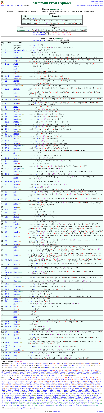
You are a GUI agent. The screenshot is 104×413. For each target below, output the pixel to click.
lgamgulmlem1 (19, 50)
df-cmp (75, 404)
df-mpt (9, 383)
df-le (51, 390)
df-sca (79, 397)
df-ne (29, 379)
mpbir (16, 163)
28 (8, 122)
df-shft (97, 393)
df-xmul (95, 391)
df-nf (75, 378)
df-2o (7, 388)
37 (6, 148)
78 (6, 274)
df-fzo (38, 393)
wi (13, 363)
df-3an (50, 378)
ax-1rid (84, 373)
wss (65, 363)
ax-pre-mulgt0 (51, 375)
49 (8, 174)
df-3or (43, 378)
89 (6, 358)
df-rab (69, 379)
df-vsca (87, 397)
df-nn (80, 390)
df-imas (17, 400)
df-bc (81, 393)
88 (6, 301)
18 (6, 99)
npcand (16, 342)
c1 (58, 365)
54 (6, 244)
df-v (75, 379)
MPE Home (13, 5)
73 (8, 260)
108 (8, 358)
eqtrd (15, 236)
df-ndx (32, 397)
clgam (79, 367)
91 (6, 335)
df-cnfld (66, 402)
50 (8, 182)
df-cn (52, 404)
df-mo (87, 378)
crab (44, 363)
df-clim (48, 395)
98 (11, 326)
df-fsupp (77, 388)
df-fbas (51, 402)
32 (6, 150)
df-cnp (59, 404)
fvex (15, 247)
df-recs (88, 386)
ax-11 (92, 370)
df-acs (47, 400)
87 (7, 299)
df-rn (98, 383)
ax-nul (28, 372)
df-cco (38, 398)
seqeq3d (16, 199)
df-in (7, 381)
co (32, 365)
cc (52, 365)
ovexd (16, 224)
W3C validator (99, 411)
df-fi (84, 388)
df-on (31, 384)
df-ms (32, 405)
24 (6, 129)
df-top (73, 402)
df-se (53, 383)
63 (6, 217)
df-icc (25, 393)
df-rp (71, 391)
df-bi (26, 378)
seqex (15, 189)
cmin (89, 365)
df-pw (39, 381)
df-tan (91, 395)
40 (8, 150)
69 (8, 236)
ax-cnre (11, 375)
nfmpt (16, 321)
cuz (24, 367)
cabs (46, 367)
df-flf (18, 405)
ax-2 (36, 370)
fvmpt (16, 99)
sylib (15, 174)
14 (6, 81)
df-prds (92, 398)
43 (8, 158)
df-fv (94, 384)
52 (6, 184)
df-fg (58, 402)
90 (11, 306)
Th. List (20, 5)
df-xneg (78, 391)
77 (11, 272)
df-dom (55, 388)
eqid (15, 93)
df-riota (9, 386)
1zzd (15, 69)
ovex (15, 55)
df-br (95, 381)
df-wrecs (80, 386)
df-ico (18, 393)
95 (6, 321)
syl (15, 284)
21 (6, 103)
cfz (30, 367)
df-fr (47, 383)
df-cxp (85, 405)
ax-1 (32, 370)
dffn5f (16, 332)
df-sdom (62, 388)
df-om (44, 386)
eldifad (16, 107)
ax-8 (74, 370)
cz (17, 367)
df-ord (24, 384)
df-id (21, 383)
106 (9, 353)
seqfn (15, 155)
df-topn (54, 398)
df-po (35, 383)
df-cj (3, 395)
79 (8, 278)
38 (6, 146)
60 (7, 209)
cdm (96, 363)
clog (70, 367)
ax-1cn (80, 372)
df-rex (49, 379)
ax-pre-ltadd (40, 375)
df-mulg (89, 400)
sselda (16, 52)
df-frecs (72, 386)
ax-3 (40, 370)
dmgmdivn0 (18, 146)
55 (6, 192)
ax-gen (45, 370)
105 (6, 350)
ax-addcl (95, 372)
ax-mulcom (32, 373)
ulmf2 (16, 178)
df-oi (3, 390)
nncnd (16, 131)
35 (6, 141)
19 (8, 99)
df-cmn (4, 402)
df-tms (40, 405)
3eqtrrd (16, 346)
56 (8, 272)
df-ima (10, 384)
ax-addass (42, 373)
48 (6, 174)
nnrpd (16, 116)
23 (6, 109)
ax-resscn (71, 372)
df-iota (51, 384)
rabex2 (16, 209)
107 (8, 355)
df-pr (51, 381)
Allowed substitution (40, 34)
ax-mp (16, 158)
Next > (101, 1)
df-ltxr (45, 390)
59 (6, 236)
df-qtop (9, 400)
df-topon (81, 402)
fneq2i (16, 161)
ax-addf (70, 375)
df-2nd (58, 386)
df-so (41, 383)
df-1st (51, 386)
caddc (66, 365)
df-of (38, 386)
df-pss (20, 381)
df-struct (8, 397)
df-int (76, 381)
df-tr (16, 383)
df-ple (9, 398)
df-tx (82, 404)
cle (81, 365)
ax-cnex (63, 372)
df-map (28, 388)
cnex (15, 207)
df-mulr (63, 397)
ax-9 (80, 370)
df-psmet (12, 402)
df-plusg (55, 397)
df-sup (90, 388)
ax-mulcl (13, 373)
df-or (37, 378)
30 (6, 126)
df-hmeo (89, 404)
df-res (3, 384)
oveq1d (16, 338)
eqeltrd (16, 289)
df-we (59, 383)
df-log (77, 405)
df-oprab (23, 386)
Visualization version (92, 5)
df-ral (42, 379)
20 (11, 99)
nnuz (15, 66)
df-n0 (38, 391)
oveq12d (17, 76)
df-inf (96, 388)
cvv (51, 363)
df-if (32, 381)
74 (6, 255)
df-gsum (68, 398)
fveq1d (16, 204)
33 (8, 136)
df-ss (13, 381)
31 (8, 129)
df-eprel (28, 383)
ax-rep (14, 372)
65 (6, 222)
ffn (15, 304)
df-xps (25, 400)
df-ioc (10, 393)
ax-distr (60, 373)
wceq (24, 363)
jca (15, 358)
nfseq (15, 326)
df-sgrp (63, 400)
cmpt (87, 363)
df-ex (69, 378)
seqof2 (16, 227)
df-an (31, 378)
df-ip (94, 397)
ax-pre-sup (62, 375)
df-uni (70, 381)
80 (6, 289)
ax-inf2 (56, 372)
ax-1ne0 (76, 373)
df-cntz (97, 400)
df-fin (69, 388)
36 (8, 141)
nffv (15, 329)
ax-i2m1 (68, 373)
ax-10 (86, 370)
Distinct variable (39, 32)
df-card (17, 390)
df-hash (89, 393)
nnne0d (16, 134)
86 (8, 296)
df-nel (35, 379)
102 (6, 353)
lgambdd (22, 408)
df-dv (62, 405)
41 (6, 278)
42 (6, 158)
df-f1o (88, 384)
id (14, 74)
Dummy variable (39, 40)
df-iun (83, 381)
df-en (48, 388)
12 (8, 76)
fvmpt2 (16, 60)
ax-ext (8, 372)
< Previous (94, 1)
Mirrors (2, 5)
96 (8, 321)
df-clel (16, 379)
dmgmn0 (17, 291)
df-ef (70, 395)
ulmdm (16, 171)
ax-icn (87, 372)
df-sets (17, 397)
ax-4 (51, 370)
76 (8, 264)
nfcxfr (16, 324)
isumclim (17, 277)
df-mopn (43, 402)
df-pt (85, 398)
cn (3, 367)
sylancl (16, 64)
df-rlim (56, 395)
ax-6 (63, 370)
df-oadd (14, 388)
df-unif (23, 398)
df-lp (38, 404)
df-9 (31, 391)
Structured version (81, 5)
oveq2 (16, 83)
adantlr (16, 232)
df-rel (72, 383)
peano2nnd (17, 114)
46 (6, 182)
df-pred (17, 384)
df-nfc (23, 379)
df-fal (62, 378)
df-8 (25, 391)
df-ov (16, 386)
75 (11, 260)
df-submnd (80, 400)
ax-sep (21, 372)
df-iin (89, 381)
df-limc (55, 405)
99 (8, 329)
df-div (73, 390)
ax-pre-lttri (20, 375)
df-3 (93, 390)
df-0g (60, 398)
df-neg (66, 390)
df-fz (31, 393)
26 (6, 116)
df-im (16, 395)
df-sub (58, 390)
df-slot (24, 397)
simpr (15, 111)
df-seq (60, 393)
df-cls (24, 404)
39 (8, 148)
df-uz (58, 391)
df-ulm (70, 405)
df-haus (67, 404)
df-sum (63, 395)
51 (11, 182)
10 (7, 270)
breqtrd (16, 355)
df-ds (15, 398)
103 (6, 345)
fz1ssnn (16, 219)
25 (6, 114)
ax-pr (42, 372)
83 (8, 289)
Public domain (56, 411)
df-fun (58, 384)
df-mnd (71, 400)
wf (11, 365)
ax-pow (36, 372)
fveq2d (16, 78)
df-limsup (39, 395)
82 (6, 286)
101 (8, 335)
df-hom (31, 398)
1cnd (15, 138)
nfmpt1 (16, 319)
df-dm (92, 383)
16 (6, 85)
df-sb (81, 378)
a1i (15, 192)
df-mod (52, 393)
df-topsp (90, 402)
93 (6, 326)
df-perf (45, 404)
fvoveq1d (17, 85)
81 (8, 284)
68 (6, 232)
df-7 (19, 391)
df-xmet (21, 402)
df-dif (95, 379)
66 (11, 226)
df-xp (66, 383)
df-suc (44, 384)
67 (6, 228)
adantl (16, 103)
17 (8, 89)
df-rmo (56, 379)
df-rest (46, 398)
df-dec (51, 391)
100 (6, 332)
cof (38, 365)
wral (38, 363)
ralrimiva (17, 301)
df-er (21, 388)
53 (10, 270)
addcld (16, 141)
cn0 (10, 367)
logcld (16, 148)
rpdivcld (16, 122)
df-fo (81, 384)
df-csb (88, 379)
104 (9, 345)
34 (11, 136)
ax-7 (68, 370)
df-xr (38, 390)
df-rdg (95, 386)
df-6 (13, 391)
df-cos (84, 395)
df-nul (26, 381)
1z (14, 153)
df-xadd (86, 391)
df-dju (9, 390)
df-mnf (31, 390)
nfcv (15, 309)
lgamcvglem (33, 408)
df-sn (45, 381)
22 (10, 276)
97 (8, 324)
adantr (16, 109)
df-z (44, 391)
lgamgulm (17, 169)
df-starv (72, 397)
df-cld (10, 404)
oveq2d (16, 81)
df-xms (25, 405)
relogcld (16, 124)
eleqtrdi (16, 217)
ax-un (48, 372)
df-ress (47, 397)
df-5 (7, 391)
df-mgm (55, 400)
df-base (39, 397)
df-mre (32, 400)
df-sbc (81, 379)
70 (6, 241)
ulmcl (15, 281)
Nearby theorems (99, 3)
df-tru (56, 378)
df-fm (3, 405)
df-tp (57, 381)
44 (6, 163)
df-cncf (48, 405)
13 (6, 78)
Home (7, 5)
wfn (4, 365)
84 (6, 296)
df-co (85, 383)
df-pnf (23, 390)
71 (6, 264)
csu (53, 367)
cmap (46, 365)
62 (6, 226)
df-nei (31, 404)
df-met (28, 402)
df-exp (67, 393)
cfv (17, 365)
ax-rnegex (93, 373)
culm (61, 367)
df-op (63, 381)
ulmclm (16, 272)
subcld (16, 150)
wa (17, 363)
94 (8, 326)
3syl (15, 306)
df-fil (97, 404)
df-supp (65, 386)
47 (9, 169)
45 (8, 163)
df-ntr (17, 404)
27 (6, 122)
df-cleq (9, 379)
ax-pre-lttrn (29, 375)
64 (8, 226)
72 (6, 260)
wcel (31, 363)
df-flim (11, 405)
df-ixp (41, 388)
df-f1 (75, 384)
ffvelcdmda (17, 286)
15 (6, 89)
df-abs (31, 395)
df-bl (35, 402)
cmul (73, 365)
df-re (9, 395)
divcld (16, 136)
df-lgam (16, 57)
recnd (15, 126)
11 (6, 76)
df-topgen (77, 398)
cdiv (96, 365)
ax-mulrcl (22, 373)
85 (8, 294)
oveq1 (16, 71)
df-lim (37, 384)
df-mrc (40, 400)
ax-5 (57, 370)
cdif (58, 363)
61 (6, 212)
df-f (70, 384)
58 (6, 204)
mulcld (16, 129)
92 (6, 329)
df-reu (62, 379)
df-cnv (79, 383)
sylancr (16, 182)
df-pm (35, 388)
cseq (38, 367)
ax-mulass (51, 373)
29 (6, 124)
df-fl (45, 393)
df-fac (74, 393)
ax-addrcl (4, 373)
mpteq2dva (17, 350)
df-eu (94, 378)
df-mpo (31, 386)
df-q (65, 391)
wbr (80, 363)
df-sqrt (23, 395)
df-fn (64, 384)
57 (6, 199)
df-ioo (3, 393)
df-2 (87, 390)
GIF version (100, 5)
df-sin (77, 395)
